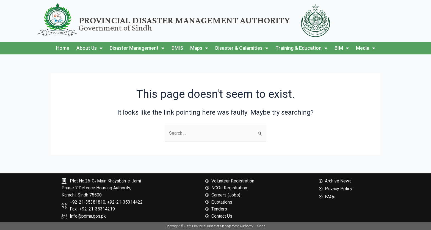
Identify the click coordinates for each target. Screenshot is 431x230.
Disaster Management (137, 48)
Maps (199, 48)
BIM (342, 48)
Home (62, 48)
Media (365, 48)
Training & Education (301, 48)
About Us (89, 48)
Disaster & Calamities (241, 48)
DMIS (177, 48)
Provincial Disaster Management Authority (184, 20)
